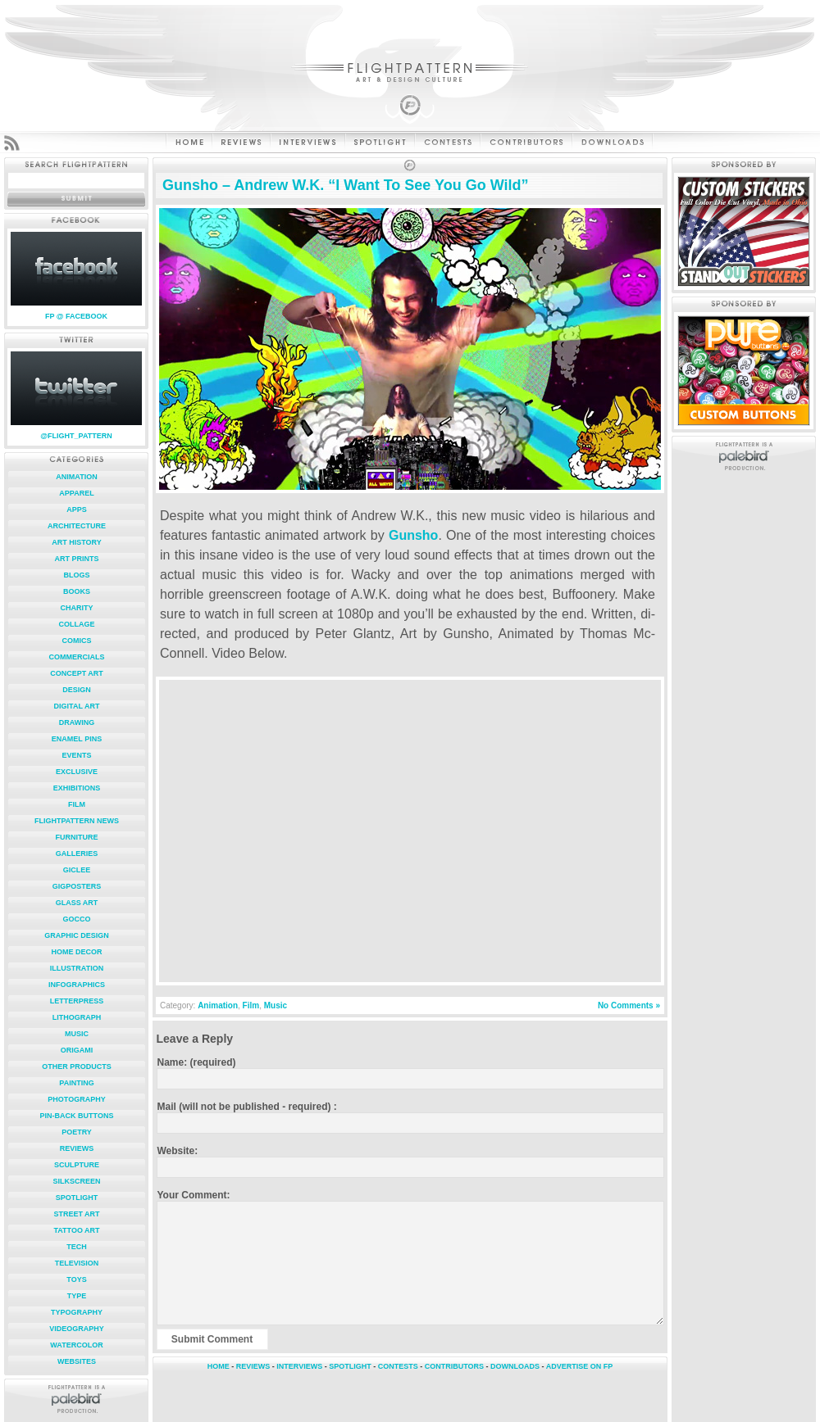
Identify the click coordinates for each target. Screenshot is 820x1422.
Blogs (76, 575)
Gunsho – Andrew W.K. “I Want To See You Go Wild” (345, 185)
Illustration (76, 968)
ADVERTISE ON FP (579, 1366)
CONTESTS (398, 1366)
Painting (76, 1083)
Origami (77, 1050)
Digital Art (77, 706)
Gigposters (77, 886)
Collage (77, 624)
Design (76, 690)
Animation (76, 477)
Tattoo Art (76, 1230)
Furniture (77, 837)
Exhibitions (77, 788)
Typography (76, 1312)
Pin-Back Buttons (77, 1116)
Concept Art (76, 673)
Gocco (76, 919)
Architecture (77, 526)
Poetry (76, 1132)
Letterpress (77, 1001)
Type (77, 1296)
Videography (76, 1329)
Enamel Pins (77, 739)
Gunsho (413, 535)
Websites (76, 1361)
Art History (77, 542)
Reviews (77, 1148)
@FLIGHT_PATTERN (76, 436)
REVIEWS (253, 1366)
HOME (218, 1366)
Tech (76, 1247)
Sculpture (76, 1165)
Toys (76, 1279)
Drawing (77, 722)
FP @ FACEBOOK (76, 316)
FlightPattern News (76, 821)
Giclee (77, 870)
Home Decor (76, 952)
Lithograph (77, 1017)
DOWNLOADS (515, 1366)
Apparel (76, 493)
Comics (77, 640)
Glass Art (77, 903)
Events (76, 755)
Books (76, 591)
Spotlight (77, 1197)
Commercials (77, 657)
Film (76, 804)
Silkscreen (76, 1181)
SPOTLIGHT (350, 1366)
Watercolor (76, 1345)
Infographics (76, 984)
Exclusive (77, 772)
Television (77, 1263)
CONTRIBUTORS (454, 1366)
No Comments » (629, 1005)
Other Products (77, 1066)
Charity (77, 608)
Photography (76, 1099)
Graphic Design (76, 935)
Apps (76, 509)
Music (77, 1034)
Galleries (77, 853)
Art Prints (77, 559)
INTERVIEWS (299, 1366)
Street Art (76, 1214)
